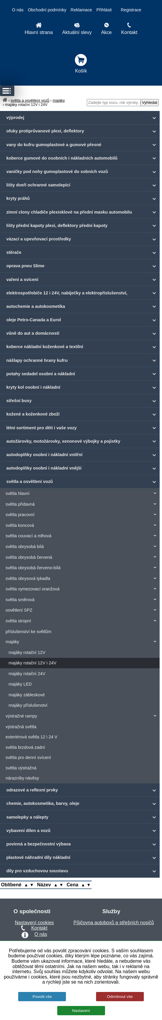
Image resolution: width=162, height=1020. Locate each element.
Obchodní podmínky (47, 9)
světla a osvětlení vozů (30, 100)
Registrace (131, 9)
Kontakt (39, 928)
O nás (17, 9)
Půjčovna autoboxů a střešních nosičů (113, 922)
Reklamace (81, 9)
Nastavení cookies (34, 922)
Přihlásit (104, 9)
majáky (59, 100)
